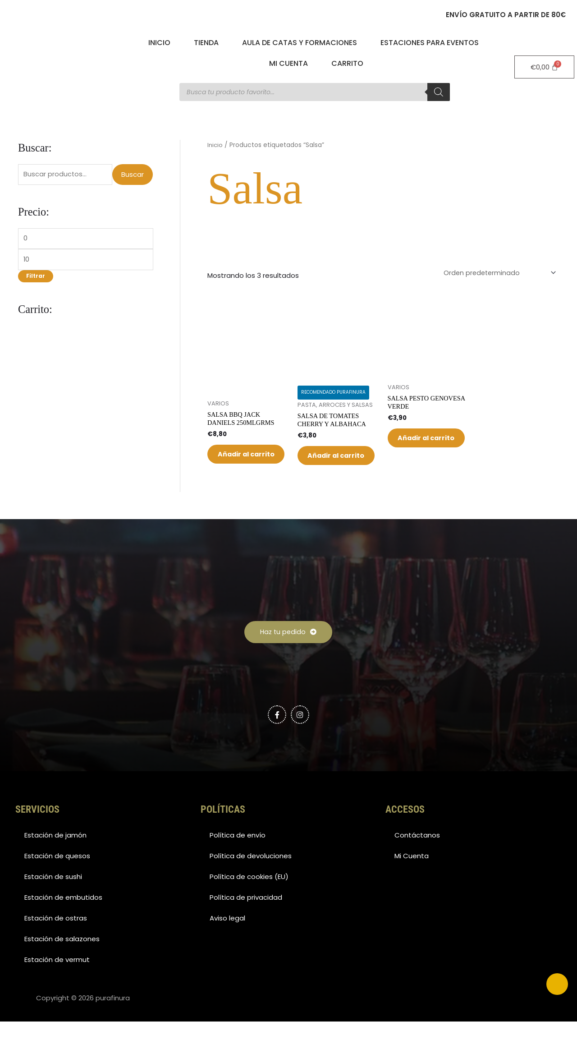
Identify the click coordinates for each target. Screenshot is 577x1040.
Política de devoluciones (251, 874)
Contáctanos (417, 853)
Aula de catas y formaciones (299, 42)
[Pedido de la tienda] (497, 273)
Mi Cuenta (288, 63)
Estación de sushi (53, 895)
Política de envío (238, 853)
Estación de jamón (55, 853)
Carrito (347, 63)
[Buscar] (438, 92)
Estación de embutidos (63, 915)
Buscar (132, 174)
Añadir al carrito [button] (239, 463)
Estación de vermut (57, 978)
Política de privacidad (246, 915)
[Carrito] (544, 66)
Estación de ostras (55, 936)
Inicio (159, 42)
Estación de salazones (62, 957)
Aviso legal (227, 936)
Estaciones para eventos (429, 42)
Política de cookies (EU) (249, 895)
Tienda (206, 42)
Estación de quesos (57, 874)
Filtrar (35, 278)
